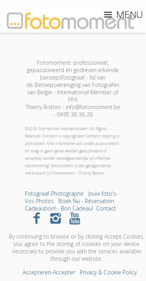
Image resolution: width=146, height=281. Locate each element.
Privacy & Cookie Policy (108, 272)
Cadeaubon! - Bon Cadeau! (59, 208)
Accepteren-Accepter (49, 272)
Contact (106, 208)
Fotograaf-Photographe (54, 193)
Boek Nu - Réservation (86, 201)
